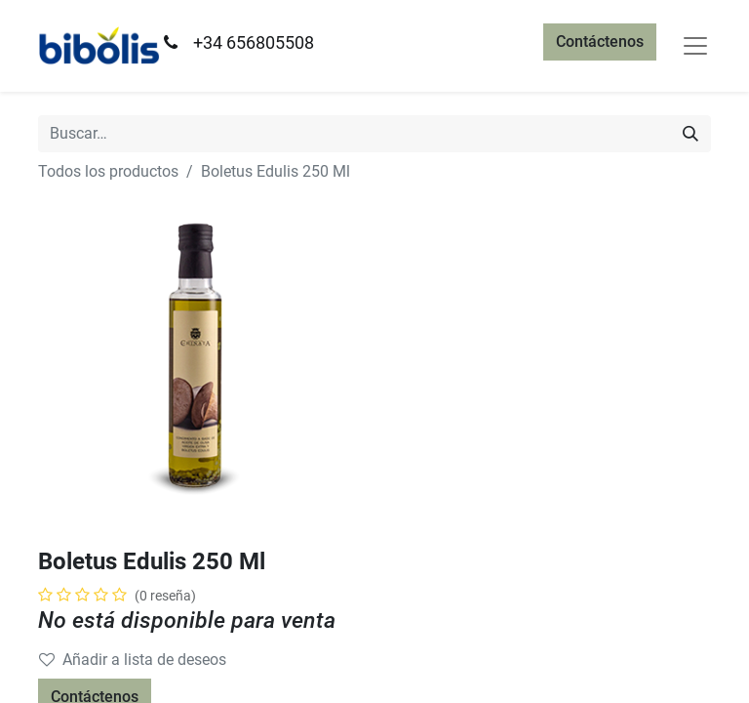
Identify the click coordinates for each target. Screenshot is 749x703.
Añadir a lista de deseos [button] (132, 659)
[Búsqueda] (690, 133)
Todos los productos (108, 171)
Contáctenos (600, 41)
